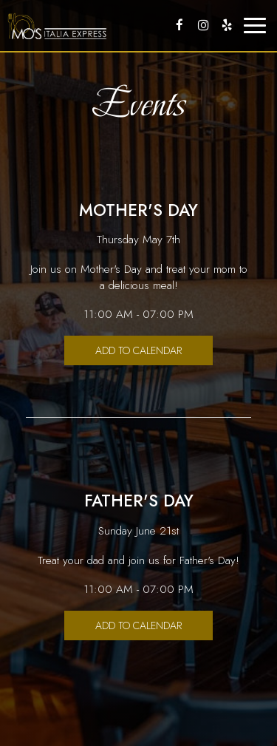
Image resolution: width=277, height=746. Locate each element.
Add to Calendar (138, 350)
